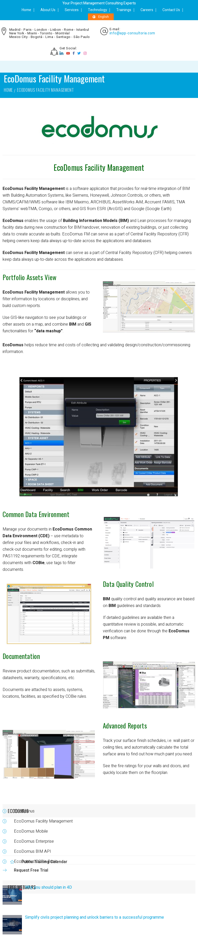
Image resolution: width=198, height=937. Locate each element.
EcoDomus (13, 189)
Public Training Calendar (44, 862)
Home (26, 10)
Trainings (123, 10)
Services (72, 10)
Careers (147, 10)
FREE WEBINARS (22, 887)
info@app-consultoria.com (132, 33)
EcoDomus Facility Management (43, 821)
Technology (97, 10)
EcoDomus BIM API (32, 851)
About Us (47, 10)
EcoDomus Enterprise (34, 841)
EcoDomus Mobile (31, 831)
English (101, 16)
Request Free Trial (31, 870)
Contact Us (171, 10)
